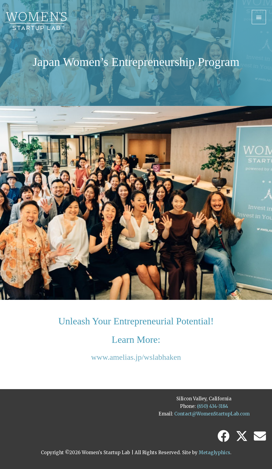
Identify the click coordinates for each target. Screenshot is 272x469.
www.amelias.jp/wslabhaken (136, 357)
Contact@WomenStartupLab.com (212, 414)
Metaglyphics (214, 452)
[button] (224, 436)
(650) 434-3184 (212, 406)
